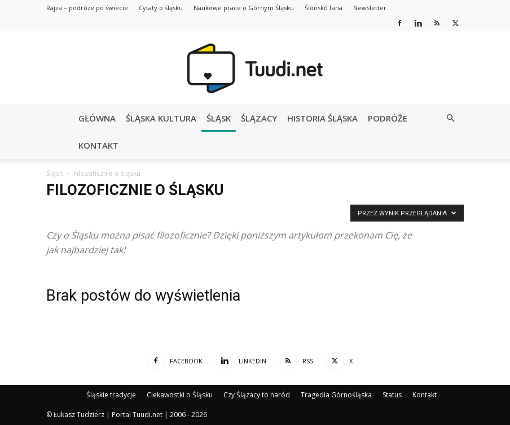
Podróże (387, 118)
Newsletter (369, 7)
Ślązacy (259, 118)
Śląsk (218, 118)
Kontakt (98, 145)
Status (392, 395)
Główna (97, 118)
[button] (450, 118)
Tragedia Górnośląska (336, 395)
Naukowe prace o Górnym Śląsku (244, 7)
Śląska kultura (161, 118)
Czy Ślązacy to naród (256, 395)
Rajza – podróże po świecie (87, 7)
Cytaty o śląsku (161, 7)
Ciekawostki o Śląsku (180, 395)
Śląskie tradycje (111, 395)
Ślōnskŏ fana (323, 7)
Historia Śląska (322, 118)
